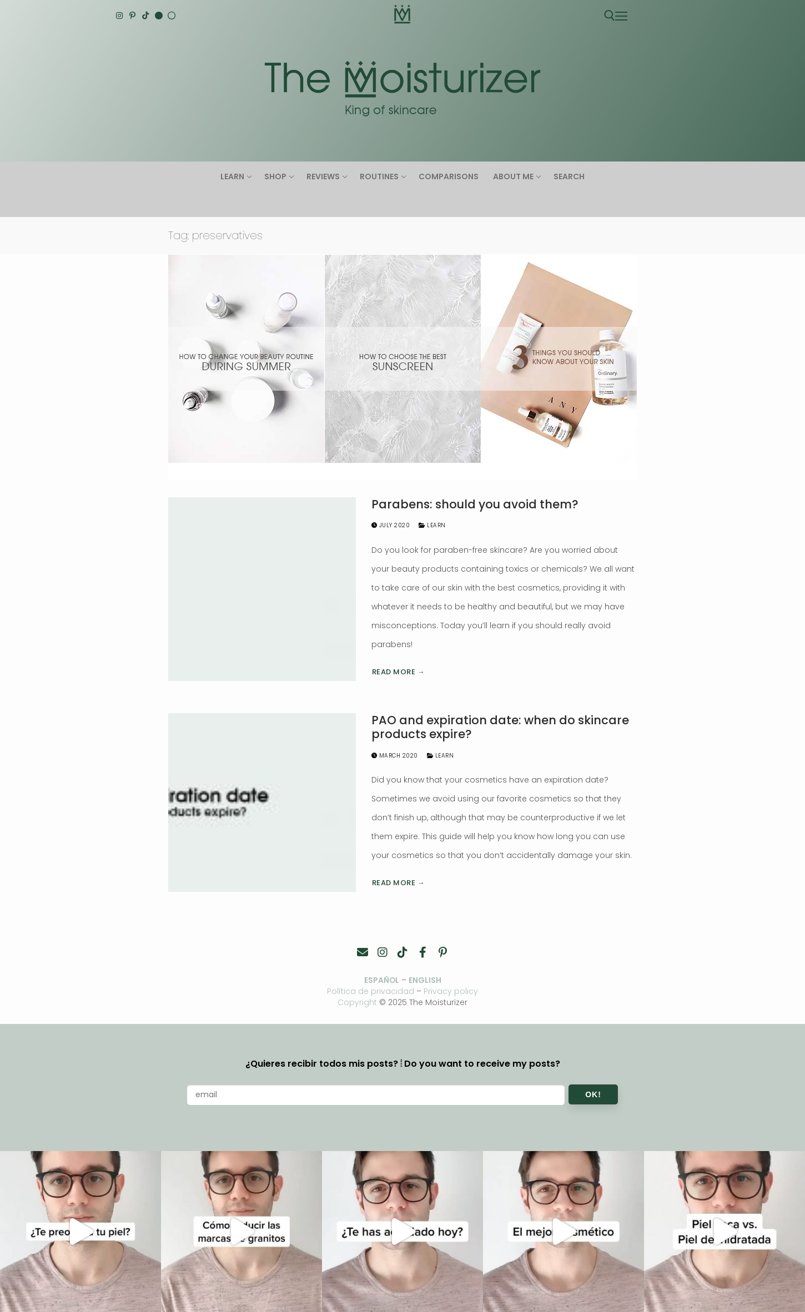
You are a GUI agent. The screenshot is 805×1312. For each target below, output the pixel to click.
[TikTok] (145, 15)
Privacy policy (451, 991)
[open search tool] (609, 15)
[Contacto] (363, 952)
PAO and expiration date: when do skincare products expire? (500, 727)
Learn (432, 525)
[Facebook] (422, 952)
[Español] (171, 15)
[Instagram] (119, 15)
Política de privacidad (371, 991)
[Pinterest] (132, 15)
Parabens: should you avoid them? (474, 504)
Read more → (398, 671)
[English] (158, 15)
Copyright (357, 1002)
